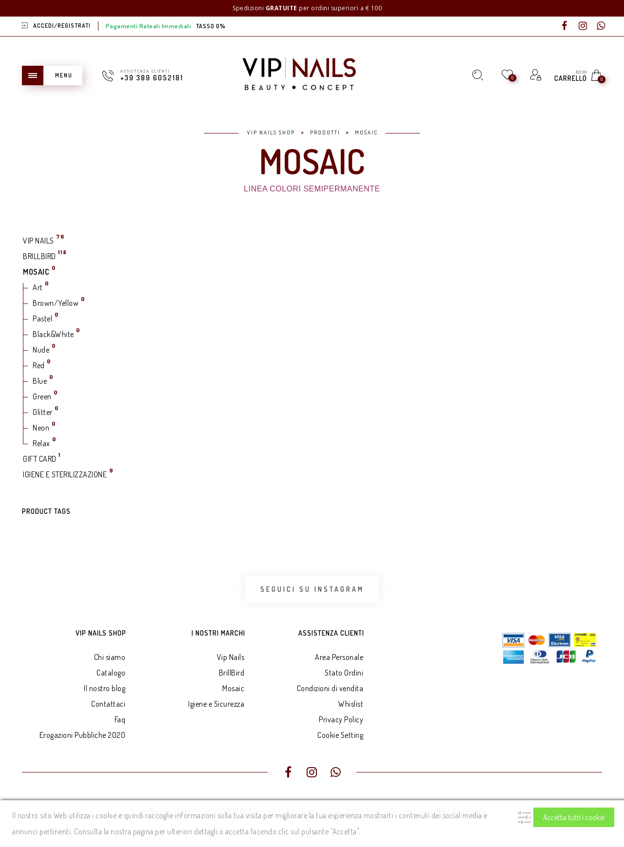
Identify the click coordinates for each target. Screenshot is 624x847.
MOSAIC (36, 272)
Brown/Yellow (55, 303)
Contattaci (108, 704)
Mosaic (233, 688)
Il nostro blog (104, 688)
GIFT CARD (40, 459)
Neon (41, 428)
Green (42, 396)
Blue (40, 381)
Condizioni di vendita (330, 688)
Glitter (43, 412)
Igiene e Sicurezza (216, 704)
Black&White (53, 334)
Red (39, 365)
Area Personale (339, 657)
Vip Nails (231, 657)
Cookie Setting (340, 735)
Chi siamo (110, 657)
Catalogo (111, 673)
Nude (41, 350)
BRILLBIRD (39, 256)
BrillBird (232, 673)
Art (38, 287)
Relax (41, 443)
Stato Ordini (344, 673)
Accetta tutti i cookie (573, 817)
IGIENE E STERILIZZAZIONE (65, 474)
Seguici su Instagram (312, 589)
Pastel (42, 318)
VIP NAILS (38, 240)
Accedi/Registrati (62, 25)
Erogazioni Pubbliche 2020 (82, 735)
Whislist (350, 704)
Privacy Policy (341, 719)
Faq (120, 719)
